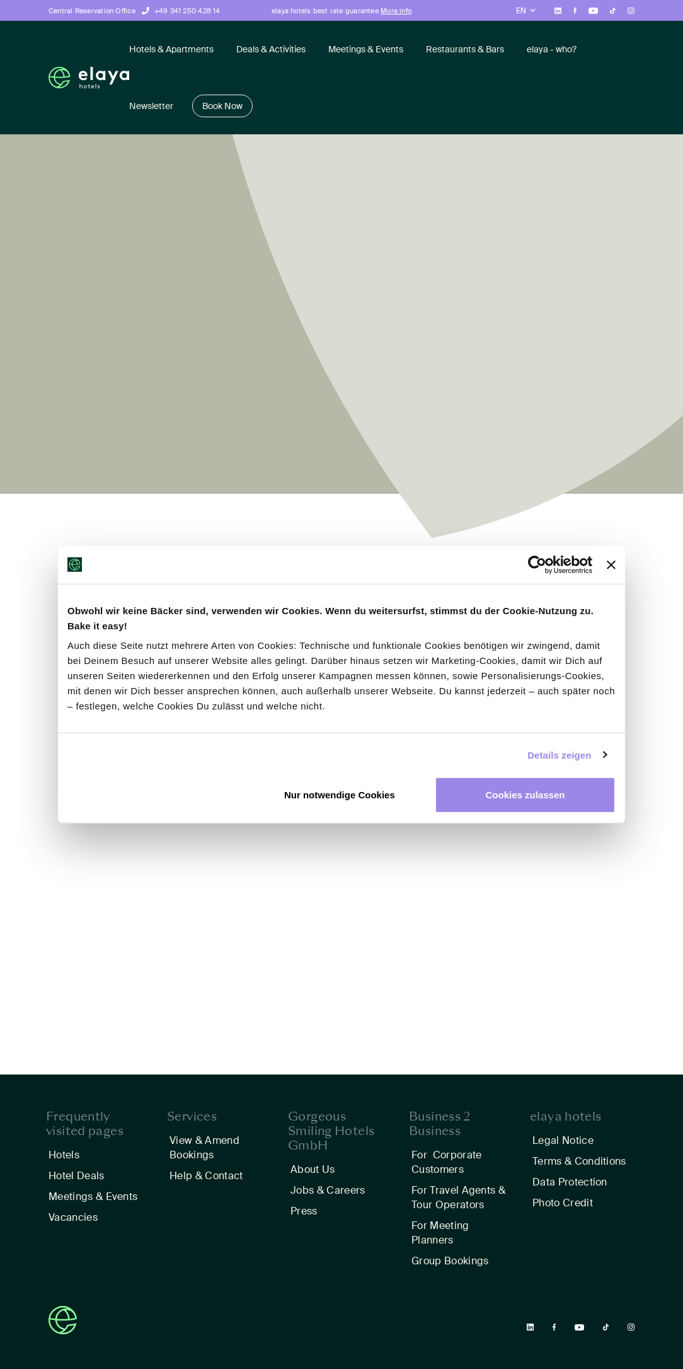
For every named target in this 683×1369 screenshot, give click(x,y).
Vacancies (73, 1217)
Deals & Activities (271, 49)
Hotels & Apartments (171, 49)
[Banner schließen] (611, 564)
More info (396, 10)
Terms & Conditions (579, 1161)
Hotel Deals (77, 1175)
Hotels (64, 1155)
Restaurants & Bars (465, 49)
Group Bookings (449, 1260)
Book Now (222, 106)
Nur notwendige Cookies (339, 794)
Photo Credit (562, 1202)
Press (304, 1211)
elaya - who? (552, 49)
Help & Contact (206, 1175)
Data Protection (569, 1182)
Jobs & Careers (327, 1190)
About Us (312, 1169)
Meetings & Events (365, 49)
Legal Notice (563, 1140)
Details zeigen (559, 754)
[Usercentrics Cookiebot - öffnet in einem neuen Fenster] (537, 564)
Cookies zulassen (525, 794)
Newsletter (151, 106)
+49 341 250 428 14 (187, 10)
